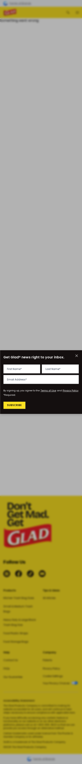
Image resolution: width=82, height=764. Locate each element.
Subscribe (15, 405)
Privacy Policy (70, 390)
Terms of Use (48, 390)
